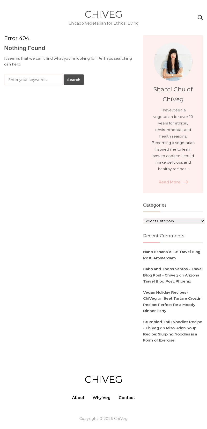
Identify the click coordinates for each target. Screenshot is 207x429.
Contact (127, 397)
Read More (173, 182)
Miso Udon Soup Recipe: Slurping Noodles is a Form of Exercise (170, 334)
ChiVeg (104, 14)
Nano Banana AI (157, 251)
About (78, 397)
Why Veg (102, 397)
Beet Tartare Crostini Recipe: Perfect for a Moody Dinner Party (172, 304)
